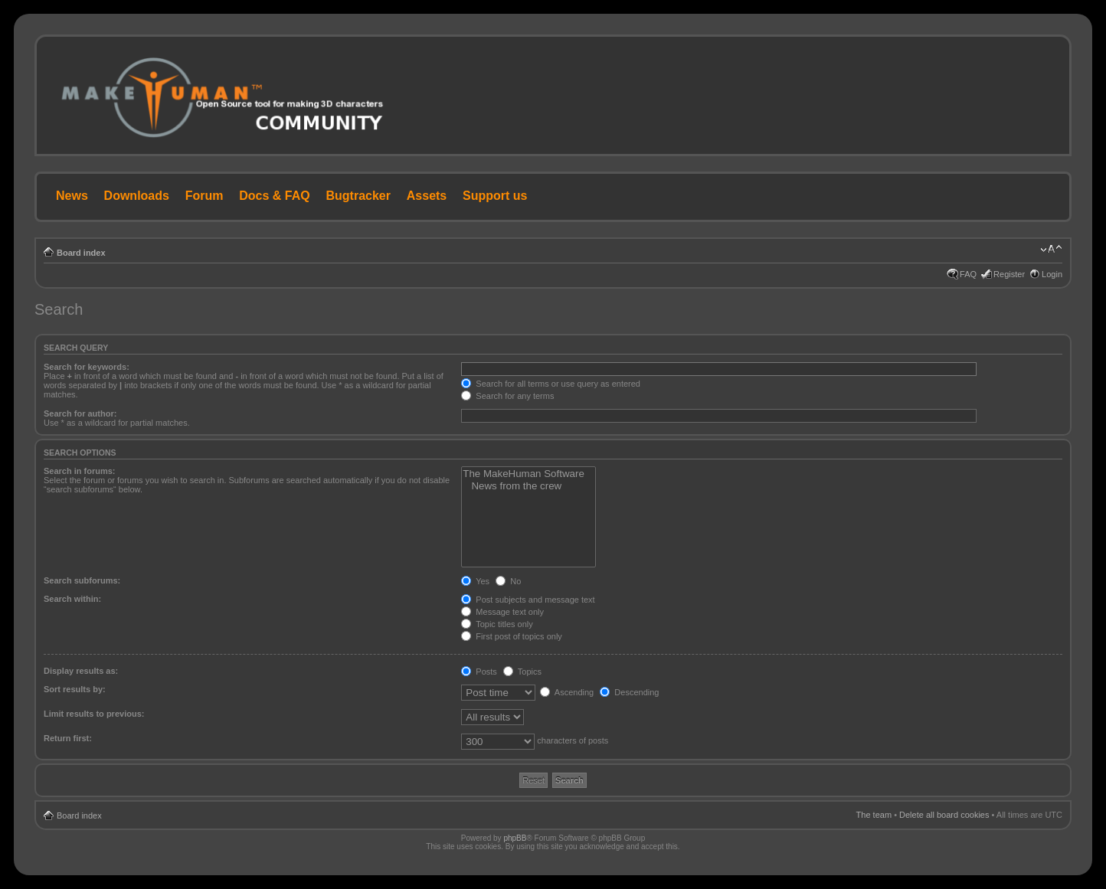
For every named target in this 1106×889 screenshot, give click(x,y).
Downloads (136, 195)
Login (1052, 274)
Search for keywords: (86, 366)
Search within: (72, 598)
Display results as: (81, 670)
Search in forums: (80, 471)
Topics (522, 671)
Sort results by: (75, 689)
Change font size (1051, 250)
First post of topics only (511, 636)
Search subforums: (82, 580)
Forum (204, 195)
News (72, 195)
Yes (475, 581)
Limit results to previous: (94, 713)
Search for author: (80, 413)
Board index (81, 252)
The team (874, 814)
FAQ (968, 274)
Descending (629, 692)
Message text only (502, 611)
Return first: (68, 738)
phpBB (514, 838)
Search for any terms (507, 395)
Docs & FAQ (274, 195)
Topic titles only (496, 624)
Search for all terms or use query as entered (550, 383)
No (508, 581)
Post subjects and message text (527, 599)
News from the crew (528, 486)
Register (1009, 274)
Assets (427, 195)
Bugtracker (358, 195)
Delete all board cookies (944, 814)
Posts (479, 671)
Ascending (567, 692)
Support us (495, 195)
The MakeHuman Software (528, 474)
